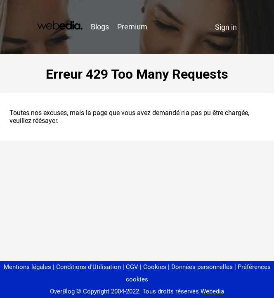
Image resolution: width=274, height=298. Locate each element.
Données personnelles (202, 267)
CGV (132, 267)
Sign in (226, 27)
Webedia (212, 291)
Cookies (154, 267)
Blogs (100, 26)
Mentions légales (27, 267)
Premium (132, 26)
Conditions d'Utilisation (88, 267)
